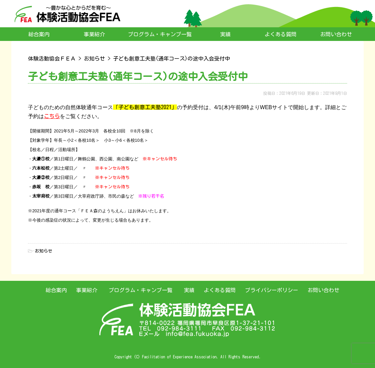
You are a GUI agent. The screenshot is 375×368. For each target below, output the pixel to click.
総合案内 (39, 34)
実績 (225, 34)
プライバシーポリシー (271, 290)
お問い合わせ (336, 34)
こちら (52, 116)
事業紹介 (94, 34)
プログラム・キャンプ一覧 (160, 34)
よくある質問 (281, 34)
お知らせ (43, 251)
